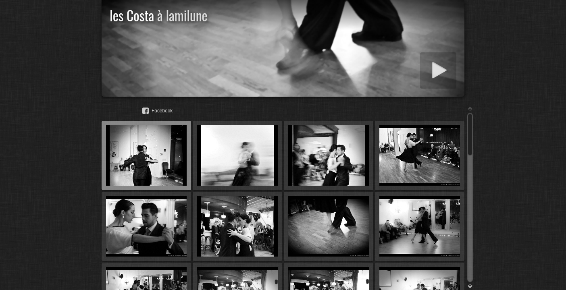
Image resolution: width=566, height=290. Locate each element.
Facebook (162, 111)
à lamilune (182, 15)
